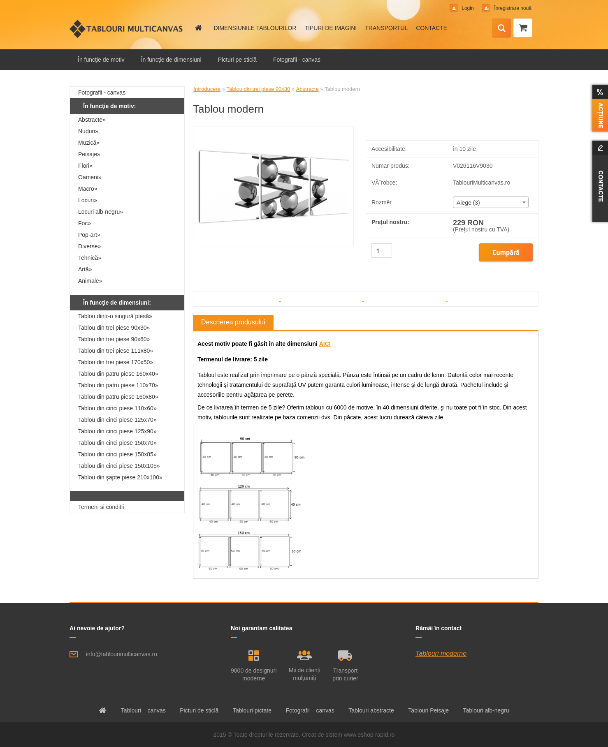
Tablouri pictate (252, 710)
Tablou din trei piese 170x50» (115, 362)
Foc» (84, 223)
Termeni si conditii (101, 507)
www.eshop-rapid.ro (369, 734)
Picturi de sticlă (199, 710)
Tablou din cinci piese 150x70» (117, 442)
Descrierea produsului (233, 322)
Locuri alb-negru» (100, 211)
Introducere (206, 89)
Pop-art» (89, 234)
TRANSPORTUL (386, 28)
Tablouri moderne (440, 653)
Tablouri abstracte (371, 710)
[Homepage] (197, 28)
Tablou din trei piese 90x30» (114, 327)
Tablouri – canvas (143, 710)
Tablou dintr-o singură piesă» (115, 316)
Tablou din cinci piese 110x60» (117, 408)
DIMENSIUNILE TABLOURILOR (254, 28)
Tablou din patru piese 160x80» (118, 396)
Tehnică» (89, 257)
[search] (501, 28)
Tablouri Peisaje (428, 710)
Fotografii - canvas (296, 59)
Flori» (85, 165)
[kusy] (381, 250)
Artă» (85, 269)
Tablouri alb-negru (486, 710)
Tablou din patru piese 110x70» (118, 385)
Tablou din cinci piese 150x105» (119, 466)
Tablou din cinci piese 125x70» (117, 419)
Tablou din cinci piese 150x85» (117, 454)
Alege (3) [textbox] (468, 202)
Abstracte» (92, 119)
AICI (325, 343)
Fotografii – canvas (310, 710)
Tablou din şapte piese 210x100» (120, 477)
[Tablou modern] (273, 130)
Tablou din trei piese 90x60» (114, 339)
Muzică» (89, 142)
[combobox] (491, 202)
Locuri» (87, 200)
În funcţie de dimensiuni (171, 59)
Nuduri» (88, 131)
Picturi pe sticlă (237, 59)
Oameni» (90, 177)
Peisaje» (89, 154)
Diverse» (89, 246)
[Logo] (126, 28)
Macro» (87, 188)
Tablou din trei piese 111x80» (115, 350)
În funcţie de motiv (101, 59)
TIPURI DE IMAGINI (330, 28)
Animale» (90, 281)
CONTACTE (431, 28)
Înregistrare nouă (512, 8)
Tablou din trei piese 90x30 (258, 89)
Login (467, 8)
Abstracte (307, 89)
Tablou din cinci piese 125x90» (117, 431)
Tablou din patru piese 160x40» (118, 373)
